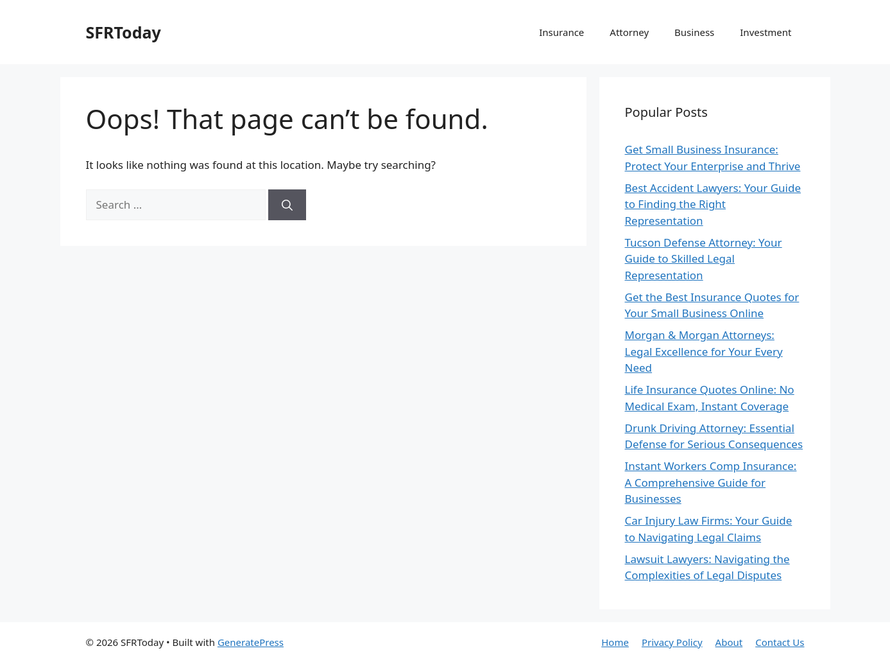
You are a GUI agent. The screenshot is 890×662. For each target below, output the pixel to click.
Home (615, 642)
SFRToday (123, 32)
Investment (765, 32)
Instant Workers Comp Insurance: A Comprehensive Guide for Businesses (711, 482)
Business (694, 32)
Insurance (561, 32)
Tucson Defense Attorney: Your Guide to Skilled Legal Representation (703, 259)
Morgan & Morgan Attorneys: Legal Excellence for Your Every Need (704, 351)
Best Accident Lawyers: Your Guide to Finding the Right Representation (713, 204)
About (729, 642)
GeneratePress (251, 642)
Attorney (629, 32)
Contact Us (779, 642)
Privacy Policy (672, 642)
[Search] (287, 204)
